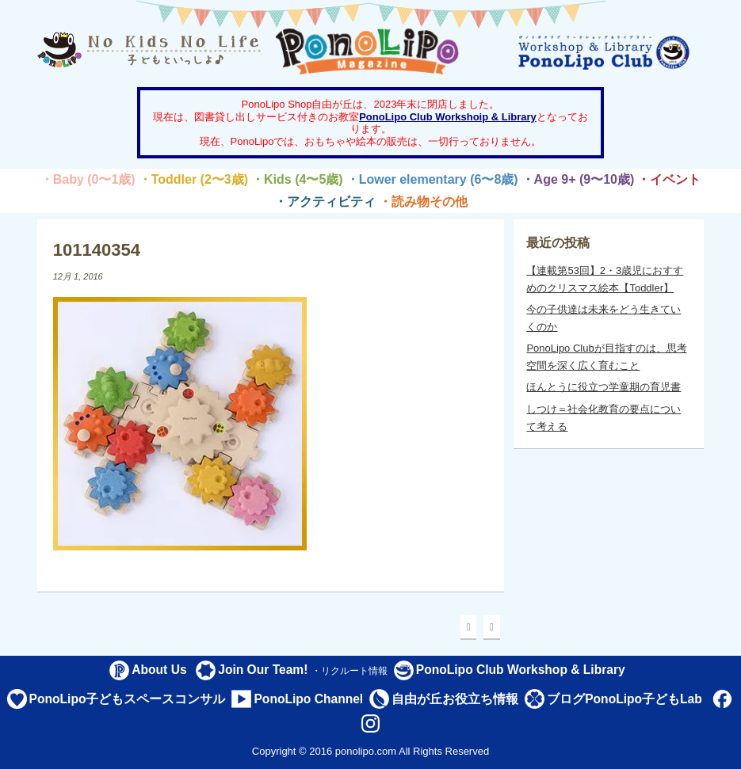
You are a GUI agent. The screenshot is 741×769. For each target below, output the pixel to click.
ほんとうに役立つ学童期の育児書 (603, 387)
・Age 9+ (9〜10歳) (578, 179)
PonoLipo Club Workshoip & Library (448, 117)
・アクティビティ (325, 201)
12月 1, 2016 (78, 276)
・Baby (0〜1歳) (88, 179)
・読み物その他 (423, 201)
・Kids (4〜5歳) (297, 179)
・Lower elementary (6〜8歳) (432, 179)
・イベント (669, 179)
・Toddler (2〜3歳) (193, 179)
